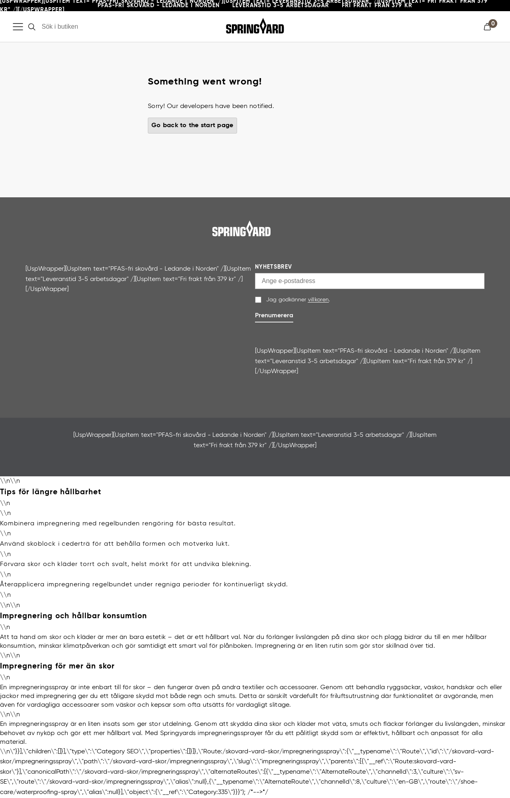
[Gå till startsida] (255, 26)
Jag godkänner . (298, 300)
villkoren (318, 300)
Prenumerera (274, 316)
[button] (490, 26)
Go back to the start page (192, 125)
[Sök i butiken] (85, 26)
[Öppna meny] (18, 27)
